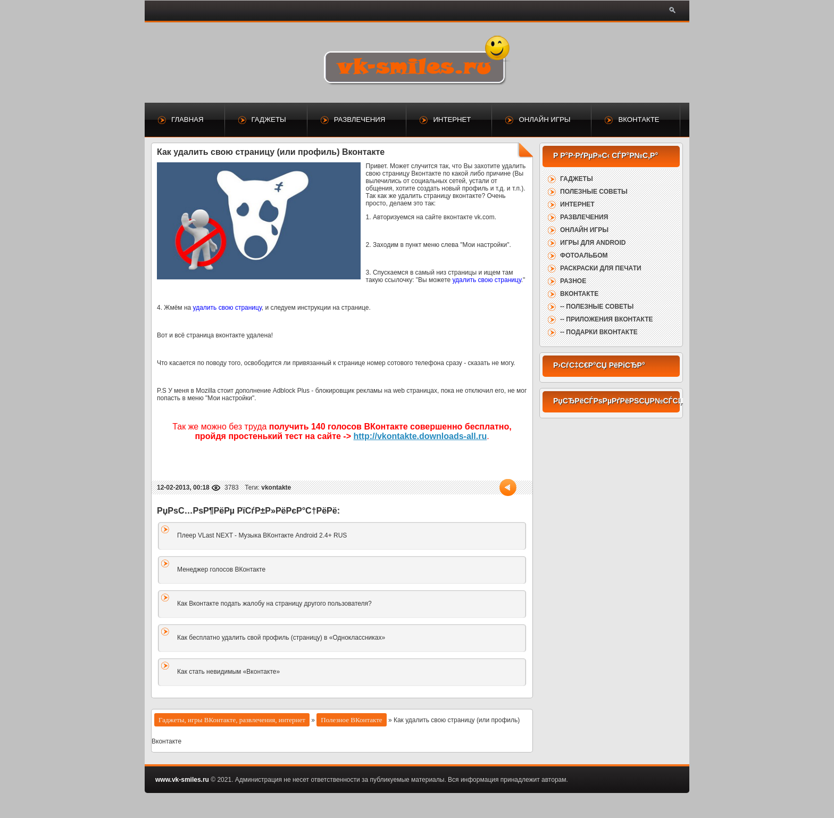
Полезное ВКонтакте (351, 720)
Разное (573, 281)
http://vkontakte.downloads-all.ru (420, 436)
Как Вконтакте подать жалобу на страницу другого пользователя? (274, 603)
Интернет (452, 119)
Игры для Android (593, 242)
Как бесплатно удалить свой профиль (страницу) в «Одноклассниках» (281, 637)
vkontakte (276, 487)
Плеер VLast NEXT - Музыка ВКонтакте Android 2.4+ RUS (262, 535)
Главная (187, 119)
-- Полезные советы (596, 306)
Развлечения (360, 119)
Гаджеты (269, 119)
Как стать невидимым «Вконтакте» (228, 671)
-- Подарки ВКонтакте (599, 332)
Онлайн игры (544, 119)
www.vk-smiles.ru (182, 779)
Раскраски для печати (600, 268)
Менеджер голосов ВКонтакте (221, 569)
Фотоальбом (583, 255)
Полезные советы (594, 191)
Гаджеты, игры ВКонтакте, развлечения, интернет (232, 720)
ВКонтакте (638, 119)
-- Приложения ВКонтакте (606, 319)
